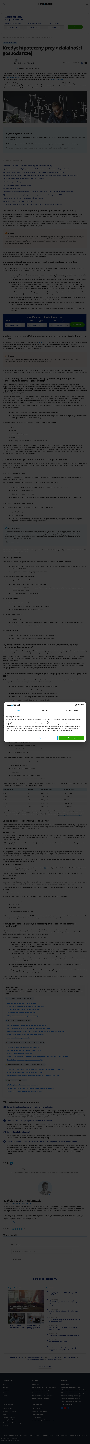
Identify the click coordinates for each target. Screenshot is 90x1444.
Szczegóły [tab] (45, 710)
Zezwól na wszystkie (71, 738)
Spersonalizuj (44, 738)
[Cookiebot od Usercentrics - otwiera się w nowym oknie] (76, 705)
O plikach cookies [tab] (72, 710)
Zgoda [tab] (18, 710)
